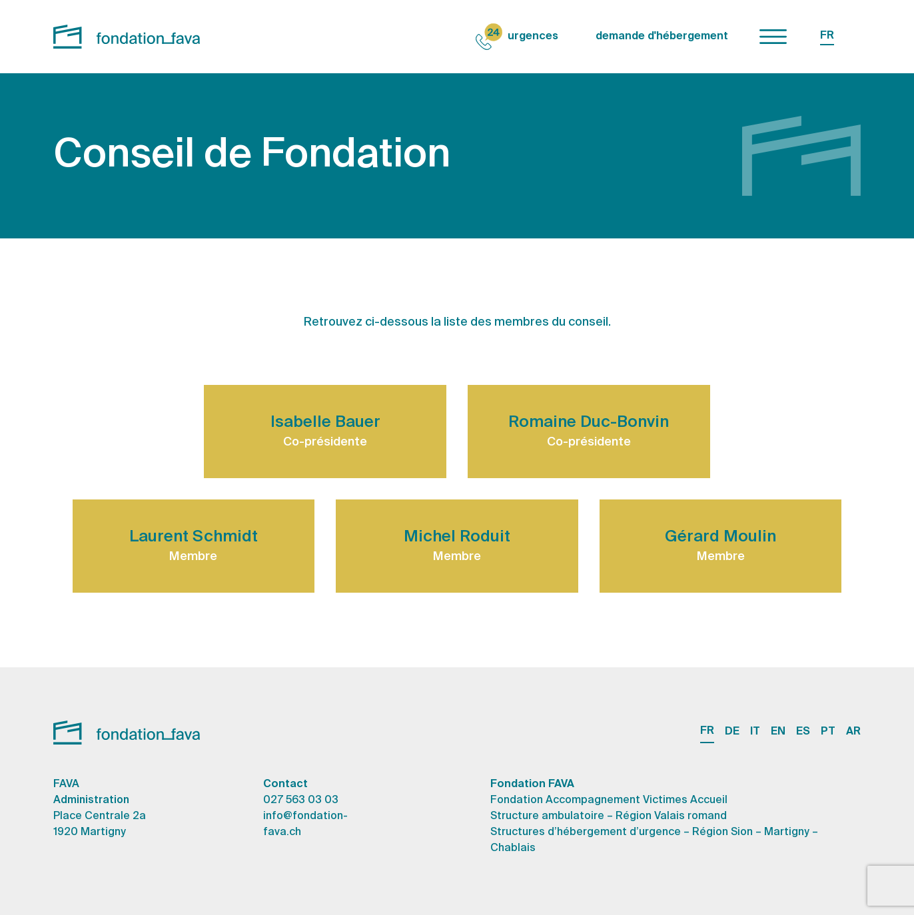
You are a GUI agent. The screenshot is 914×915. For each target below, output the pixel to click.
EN (778, 732)
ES (803, 732)
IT (755, 732)
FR (827, 36)
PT (828, 732)
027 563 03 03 (300, 800)
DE (732, 732)
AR (853, 732)
